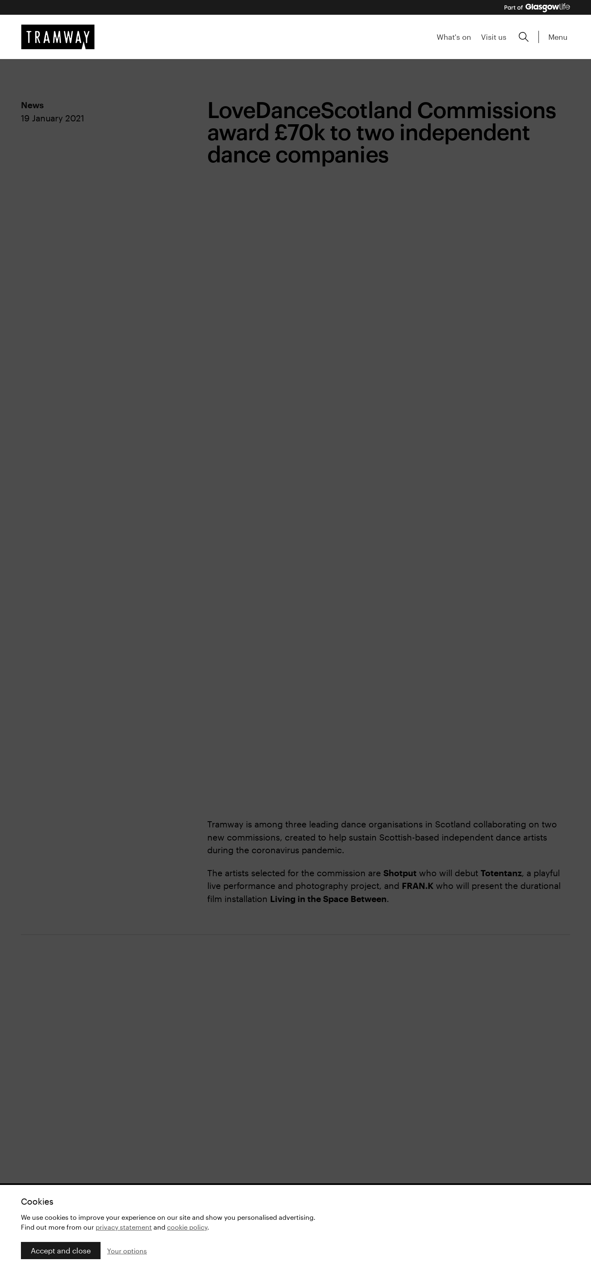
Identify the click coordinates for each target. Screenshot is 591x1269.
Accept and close (61, 1250)
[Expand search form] (523, 37)
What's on (454, 36)
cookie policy (187, 1227)
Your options (127, 1251)
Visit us (493, 36)
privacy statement (124, 1227)
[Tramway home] (58, 37)
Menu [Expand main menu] (558, 36)
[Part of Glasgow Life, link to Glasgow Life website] (537, 7)
